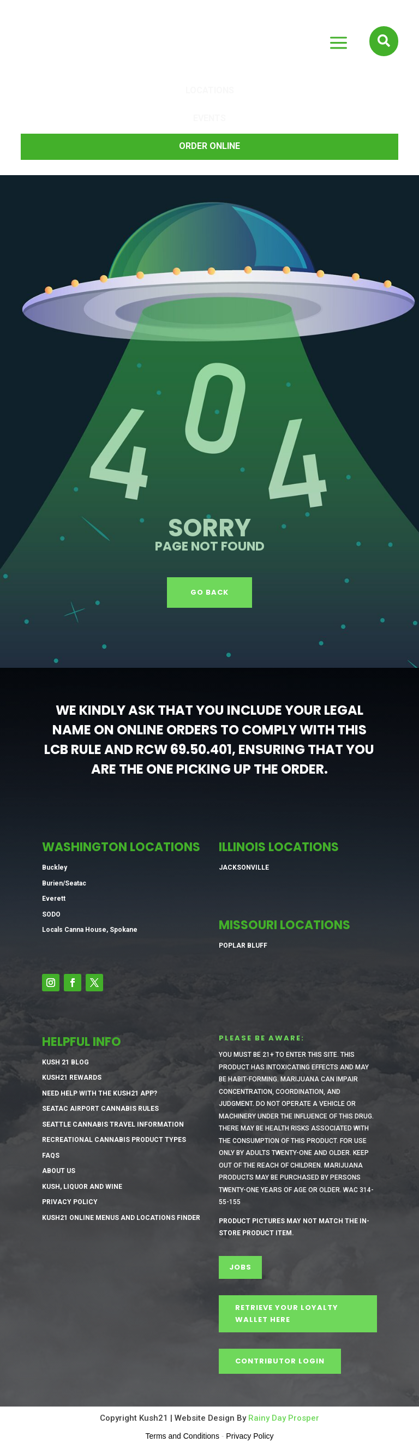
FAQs (50, 1155)
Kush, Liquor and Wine (82, 1186)
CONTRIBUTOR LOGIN (280, 1361)
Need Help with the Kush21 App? (99, 1093)
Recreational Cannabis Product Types (114, 1140)
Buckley (54, 867)
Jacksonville (244, 867)
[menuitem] (209, 91)
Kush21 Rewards (71, 1077)
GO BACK (209, 592)
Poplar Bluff (243, 945)
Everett (53, 898)
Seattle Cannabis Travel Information (113, 1124)
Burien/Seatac (64, 883)
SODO (51, 914)
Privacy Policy (70, 1202)
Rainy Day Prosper (283, 1418)
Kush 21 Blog (65, 1062)
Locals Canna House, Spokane (89, 930)
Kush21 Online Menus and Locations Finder (121, 1218)
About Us (58, 1171)
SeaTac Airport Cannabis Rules (100, 1108)
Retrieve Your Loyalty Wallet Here (286, 1313)
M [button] (338, 43)
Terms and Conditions (182, 1436)
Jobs (240, 1267)
